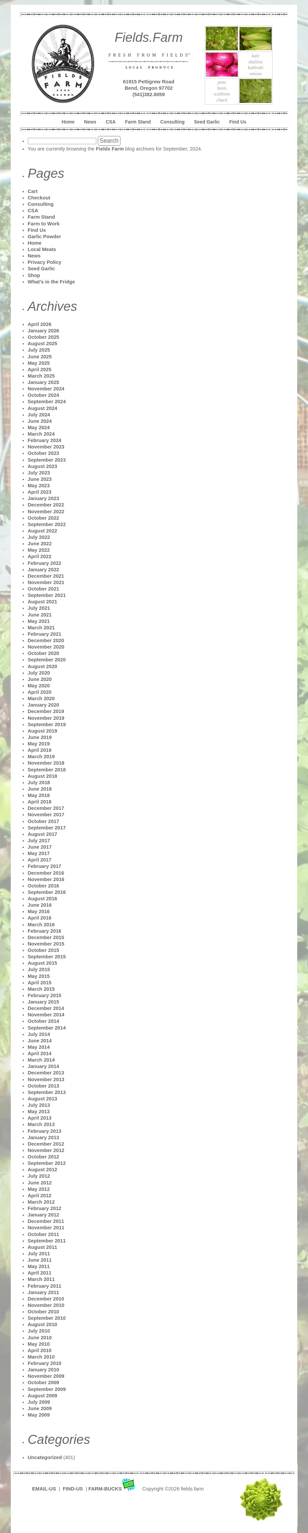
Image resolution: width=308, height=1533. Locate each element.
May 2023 (39, 485)
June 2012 (40, 1182)
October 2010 (43, 1311)
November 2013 (46, 1079)
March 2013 (41, 1124)
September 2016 (47, 892)
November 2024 (46, 388)
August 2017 (42, 834)
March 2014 (41, 1060)
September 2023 (47, 460)
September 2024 (47, 401)
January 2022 (43, 569)
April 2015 (39, 982)
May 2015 (39, 976)
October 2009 (43, 1382)
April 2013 (39, 1118)
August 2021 (42, 601)
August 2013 (42, 1098)
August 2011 (42, 1247)
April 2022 (39, 556)
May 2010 (39, 1344)
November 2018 (46, 763)
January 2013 (43, 1137)
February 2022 (44, 563)
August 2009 (42, 1395)
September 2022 (47, 524)
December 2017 (46, 808)
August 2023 (42, 466)
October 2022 (43, 518)
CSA (111, 122)
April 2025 (39, 369)
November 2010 (46, 1305)
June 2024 (40, 421)
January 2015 (43, 1002)
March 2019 (41, 756)
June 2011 (40, 1260)
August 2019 (42, 731)
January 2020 (43, 705)
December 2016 (46, 873)
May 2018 (39, 795)
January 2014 (43, 1066)
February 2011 (44, 1286)
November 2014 (46, 1014)
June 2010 (40, 1337)
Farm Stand (138, 122)
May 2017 (39, 853)
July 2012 (39, 1176)
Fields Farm (110, 149)
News (90, 122)
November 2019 (46, 718)
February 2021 (44, 634)
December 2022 (46, 505)
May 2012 (39, 1189)
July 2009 (39, 1402)
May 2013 (39, 1111)
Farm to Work (44, 223)
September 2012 (47, 1163)
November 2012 (46, 1150)
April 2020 (39, 692)
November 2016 (46, 879)
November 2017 (46, 814)
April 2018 (39, 801)
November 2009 (46, 1376)
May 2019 (39, 743)
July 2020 (39, 673)
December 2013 (46, 1072)
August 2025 (42, 343)
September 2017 (47, 827)
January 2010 (43, 1369)
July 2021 (39, 608)
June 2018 (40, 789)
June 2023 (40, 479)
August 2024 (42, 408)
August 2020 (42, 666)
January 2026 (43, 330)
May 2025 (39, 363)
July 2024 (39, 414)
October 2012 (43, 1156)
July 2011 (39, 1253)
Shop (34, 275)
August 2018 (42, 776)
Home (68, 122)
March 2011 (41, 1279)
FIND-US (73, 1488)
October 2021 (43, 589)
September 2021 (47, 595)
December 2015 (46, 937)
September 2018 (47, 769)
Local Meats (42, 249)
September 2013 (47, 1092)
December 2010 (46, 1299)
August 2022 (42, 530)
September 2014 (47, 1028)
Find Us (238, 122)
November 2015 (46, 944)
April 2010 (39, 1350)
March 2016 (41, 924)
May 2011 (39, 1266)
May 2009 (39, 1415)
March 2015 (41, 989)
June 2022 (40, 543)
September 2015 (47, 956)
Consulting (172, 122)
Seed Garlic (207, 122)
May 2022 (39, 550)
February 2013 (44, 1131)
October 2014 (43, 1021)
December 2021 (46, 576)
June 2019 (40, 737)
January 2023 (43, 498)
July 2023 (39, 472)
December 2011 (46, 1221)
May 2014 (39, 1047)
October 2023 (43, 453)
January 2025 (43, 382)
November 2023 (46, 446)
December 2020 (46, 640)
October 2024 (43, 395)
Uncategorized (45, 1457)
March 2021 (41, 627)
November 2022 (46, 511)
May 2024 (39, 427)
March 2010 (41, 1357)
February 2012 (44, 1208)
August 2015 (42, 963)
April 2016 (39, 918)
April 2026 (39, 324)
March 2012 (41, 1202)
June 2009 (40, 1408)
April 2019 (39, 750)
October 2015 (43, 950)
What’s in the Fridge (51, 281)
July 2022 (39, 537)
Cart (32, 191)
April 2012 (39, 1195)
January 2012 (43, 1214)
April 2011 (39, 1273)
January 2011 (43, 1292)
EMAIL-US (44, 1488)
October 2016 (43, 885)
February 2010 (44, 1363)
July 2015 (39, 969)
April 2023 (39, 492)
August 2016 (42, 898)
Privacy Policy (44, 262)
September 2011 (47, 1240)
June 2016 (40, 905)
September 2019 (47, 724)
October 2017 (43, 821)
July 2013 (39, 1105)
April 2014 (39, 1053)
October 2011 (43, 1234)
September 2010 (47, 1318)
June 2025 (40, 356)
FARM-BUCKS (112, 1488)
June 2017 (40, 847)
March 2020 (41, 698)
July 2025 (39, 350)
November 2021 (46, 582)
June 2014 (40, 1040)
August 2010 (42, 1324)
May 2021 (39, 621)
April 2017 (39, 860)
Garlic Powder (44, 236)
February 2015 (44, 995)
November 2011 (46, 1227)
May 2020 (39, 685)
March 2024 (41, 434)
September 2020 (47, 659)
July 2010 (39, 1331)
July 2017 (39, 840)
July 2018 (39, 782)
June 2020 (40, 679)
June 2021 (40, 615)
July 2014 (39, 1034)
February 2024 (44, 440)
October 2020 (43, 653)
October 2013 (43, 1086)
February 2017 (44, 866)
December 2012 (46, 1144)
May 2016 (39, 911)
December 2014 (46, 1008)
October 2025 (43, 337)
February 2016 (44, 931)
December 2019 (46, 711)
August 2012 (42, 1169)
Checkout (39, 197)
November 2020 (46, 647)
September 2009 (47, 1389)
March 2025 (41, 376)
